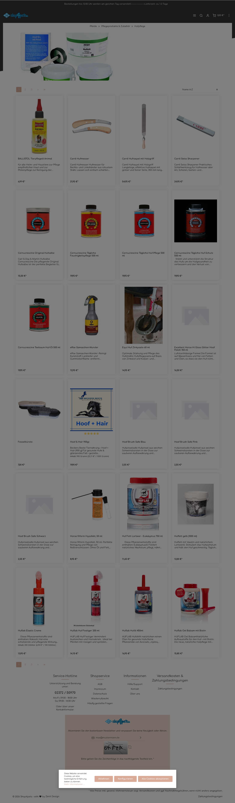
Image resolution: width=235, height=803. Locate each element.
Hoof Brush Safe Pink (186, 442)
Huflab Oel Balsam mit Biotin (190, 631)
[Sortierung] (199, 90)
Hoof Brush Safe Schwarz (32, 536)
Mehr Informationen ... (74, 784)
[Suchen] (201, 15)
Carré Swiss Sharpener (186, 159)
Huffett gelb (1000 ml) (185, 536)
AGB (100, 684)
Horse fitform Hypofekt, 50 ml (86, 536)
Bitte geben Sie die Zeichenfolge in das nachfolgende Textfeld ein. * (117, 759)
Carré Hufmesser (79, 159)
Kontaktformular (65, 710)
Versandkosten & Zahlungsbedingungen (170, 678)
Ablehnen (104, 779)
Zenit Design (52, 796)
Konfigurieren (125, 779)
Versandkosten (147, 791)
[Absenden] (140, 738)
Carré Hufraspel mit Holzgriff (138, 159)
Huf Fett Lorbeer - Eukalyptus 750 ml (142, 536)
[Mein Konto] (208, 15)
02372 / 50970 (65, 692)
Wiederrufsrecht (100, 698)
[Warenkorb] (218, 15)
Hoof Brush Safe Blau (134, 442)
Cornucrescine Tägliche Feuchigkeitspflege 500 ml (84, 254)
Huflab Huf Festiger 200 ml (84, 631)
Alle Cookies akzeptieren (155, 779)
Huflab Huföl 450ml (132, 631)
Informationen (135, 676)
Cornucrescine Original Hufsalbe (36, 253)
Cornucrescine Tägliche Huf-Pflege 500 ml (143, 254)
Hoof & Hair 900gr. (80, 442)
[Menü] (195, 15)
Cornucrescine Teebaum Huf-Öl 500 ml (39, 347)
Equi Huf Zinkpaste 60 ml (136, 347)
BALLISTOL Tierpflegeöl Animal (35, 159)
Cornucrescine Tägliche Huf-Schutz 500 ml (193, 254)
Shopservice (100, 676)
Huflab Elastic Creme (29, 631)
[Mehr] (229, 15)
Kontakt (135, 689)
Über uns (135, 694)
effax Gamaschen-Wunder (84, 347)
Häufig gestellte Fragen (100, 703)
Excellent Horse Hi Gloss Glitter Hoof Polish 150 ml (194, 348)
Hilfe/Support (135, 684)
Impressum (100, 689)
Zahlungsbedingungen (170, 689)
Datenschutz (100, 694)
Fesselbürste (25, 442)
